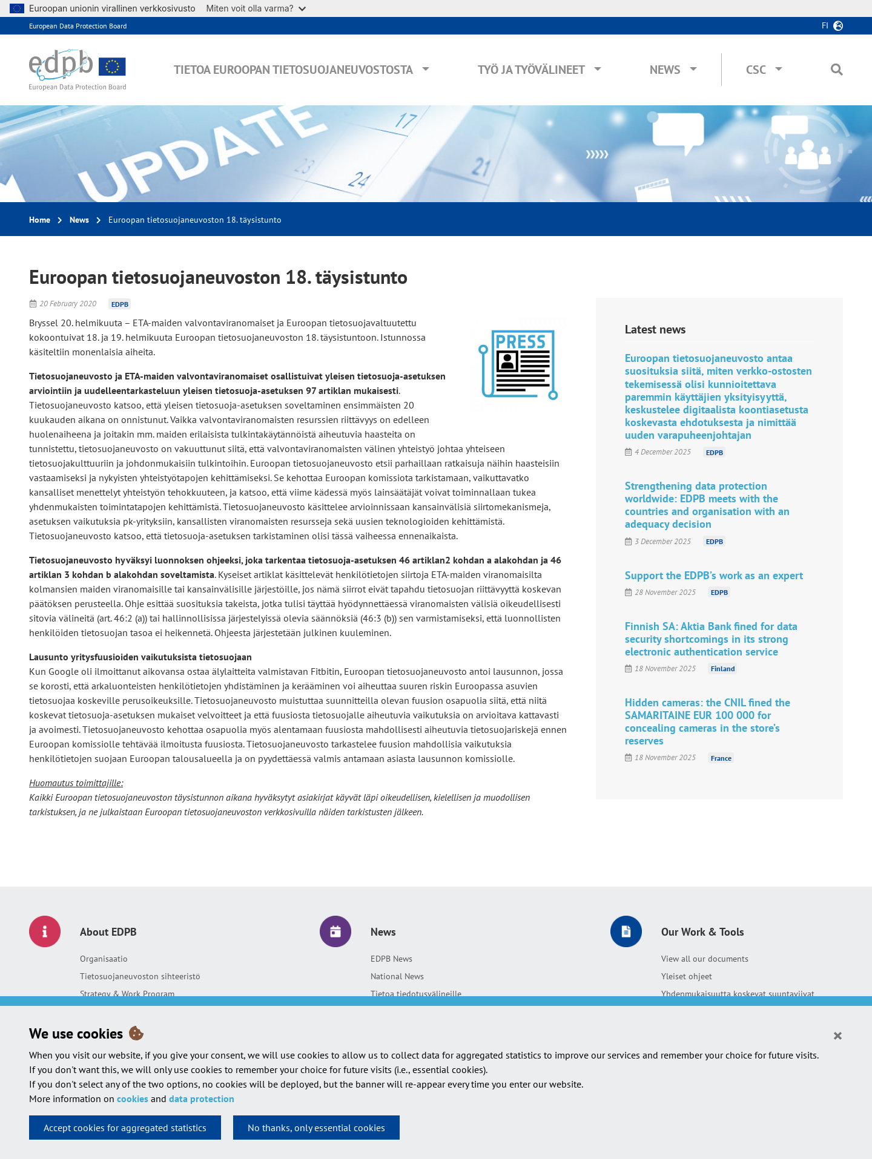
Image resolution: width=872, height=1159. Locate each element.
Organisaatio (104, 958)
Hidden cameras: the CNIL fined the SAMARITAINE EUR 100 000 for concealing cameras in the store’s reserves (707, 721)
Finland (723, 668)
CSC (756, 69)
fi (825, 25)
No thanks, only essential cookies (316, 1127)
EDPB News (391, 958)
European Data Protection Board (78, 25)
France (721, 757)
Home (39, 219)
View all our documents (704, 958)
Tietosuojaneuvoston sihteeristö (140, 976)
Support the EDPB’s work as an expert (714, 575)
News (665, 69)
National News (397, 976)
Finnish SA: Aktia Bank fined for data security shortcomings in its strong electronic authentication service (711, 638)
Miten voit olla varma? (256, 8)
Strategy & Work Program (127, 993)
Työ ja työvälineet (531, 69)
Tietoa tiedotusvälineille (416, 993)
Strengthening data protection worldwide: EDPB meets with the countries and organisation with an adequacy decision (707, 505)
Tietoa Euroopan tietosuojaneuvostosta (293, 69)
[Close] (838, 1035)
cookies (132, 1098)
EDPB (119, 303)
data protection (201, 1098)
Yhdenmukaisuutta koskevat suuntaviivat (737, 993)
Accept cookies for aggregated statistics (125, 1127)
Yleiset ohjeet (686, 976)
